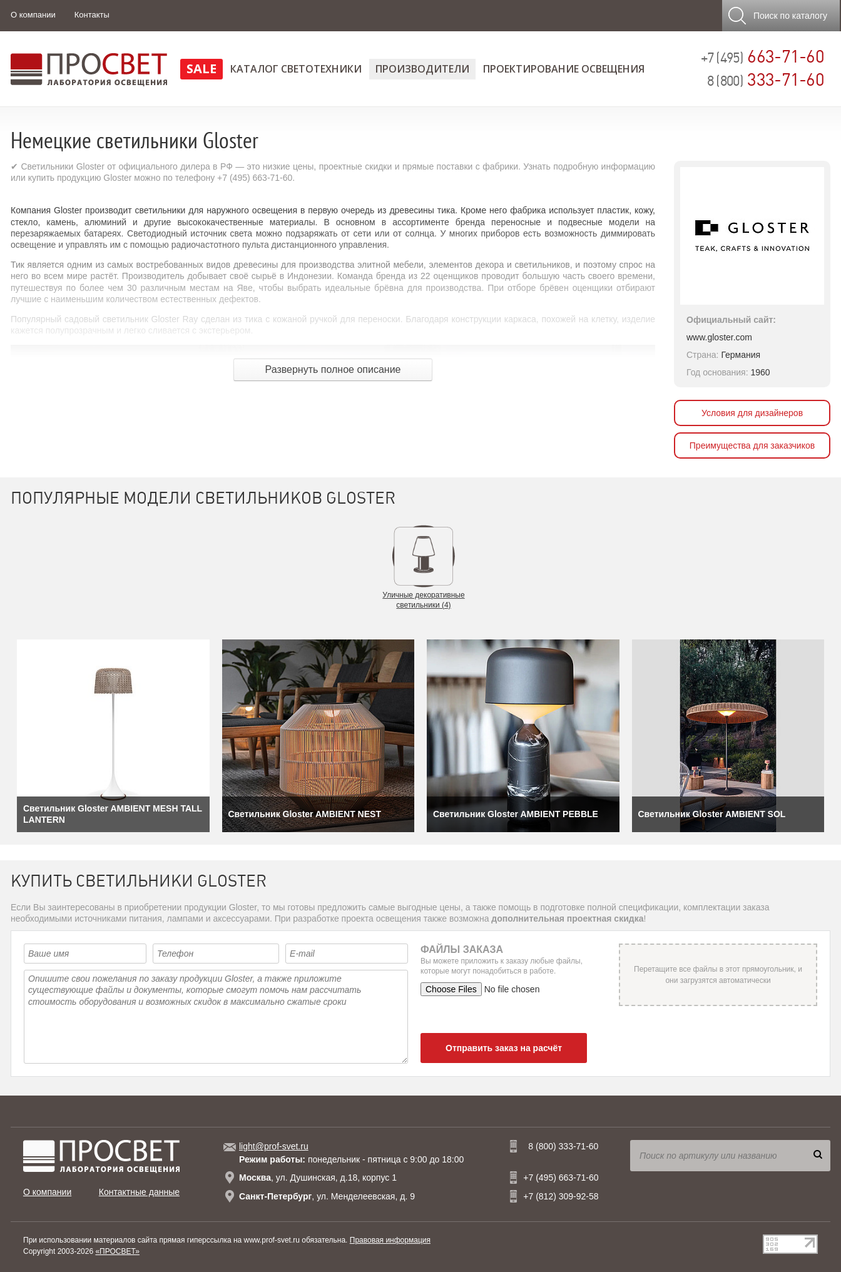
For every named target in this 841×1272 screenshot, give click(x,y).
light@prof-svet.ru (273, 1146)
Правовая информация (390, 1240)
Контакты (92, 14)
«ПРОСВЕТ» (117, 1251)
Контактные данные (139, 1192)
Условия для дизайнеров (752, 413)
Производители (422, 69)
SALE (201, 68)
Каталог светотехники (296, 69)
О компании (33, 14)
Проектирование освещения (564, 69)
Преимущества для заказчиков (752, 445)
